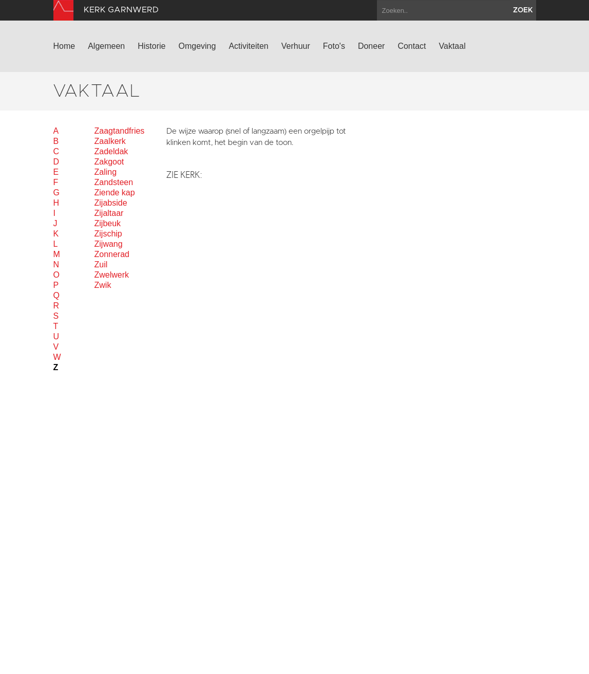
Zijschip (108, 233)
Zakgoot (109, 161)
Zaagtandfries (119, 130)
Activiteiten (248, 46)
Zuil (101, 264)
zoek (523, 10)
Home (64, 46)
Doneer (371, 46)
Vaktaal (452, 46)
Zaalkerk (110, 141)
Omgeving (197, 46)
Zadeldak (111, 151)
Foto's (334, 46)
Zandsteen (114, 182)
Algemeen (106, 46)
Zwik (102, 285)
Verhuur (295, 46)
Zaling (105, 172)
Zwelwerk (111, 274)
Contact (411, 46)
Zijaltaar (109, 213)
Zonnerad (112, 254)
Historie (151, 46)
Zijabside (110, 202)
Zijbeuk (107, 223)
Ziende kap (114, 192)
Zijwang (108, 244)
